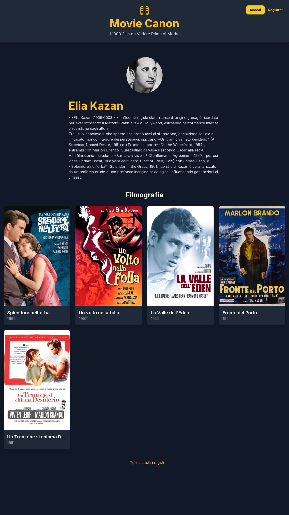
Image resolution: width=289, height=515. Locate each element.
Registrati (276, 10)
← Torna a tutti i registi (144, 462)
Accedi (255, 10)
